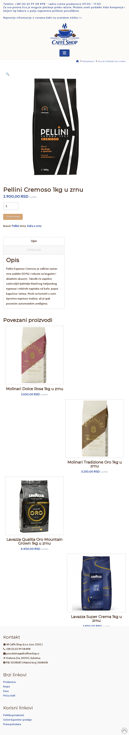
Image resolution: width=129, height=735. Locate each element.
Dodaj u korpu (13, 216)
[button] (64, 52)
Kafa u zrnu (34, 226)
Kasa (6, 691)
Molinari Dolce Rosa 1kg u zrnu (34, 389)
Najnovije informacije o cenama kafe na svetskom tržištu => (42, 17)
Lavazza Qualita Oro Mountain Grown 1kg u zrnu (34, 541)
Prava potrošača (12, 724)
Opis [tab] (34, 241)
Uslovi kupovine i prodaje (17, 719)
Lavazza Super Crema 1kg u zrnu (96, 619)
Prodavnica (9, 682)
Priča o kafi (9, 695)
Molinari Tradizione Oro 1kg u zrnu (94, 464)
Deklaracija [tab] (34, 249)
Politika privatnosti (13, 715)
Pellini (15, 226)
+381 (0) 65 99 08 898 (30, 4)
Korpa (6, 686)
